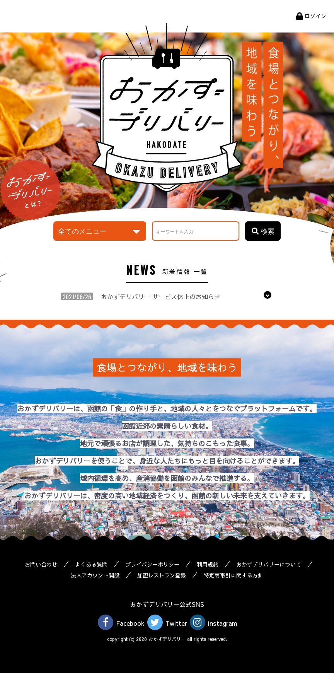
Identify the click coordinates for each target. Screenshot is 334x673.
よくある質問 (91, 564)
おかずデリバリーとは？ (30, 190)
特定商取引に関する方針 (233, 575)
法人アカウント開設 (95, 575)
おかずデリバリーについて (269, 564)
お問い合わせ (41, 564)
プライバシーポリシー (152, 564)
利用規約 (208, 564)
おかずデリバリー (167, 107)
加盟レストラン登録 (161, 575)
